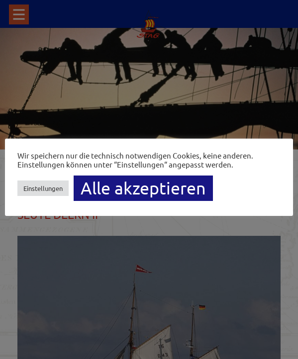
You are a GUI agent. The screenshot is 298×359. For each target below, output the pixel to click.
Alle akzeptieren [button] (143, 188)
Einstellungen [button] (43, 188)
